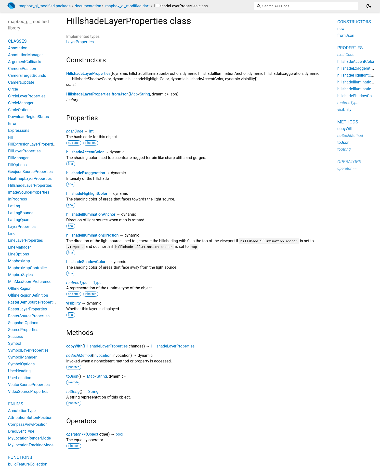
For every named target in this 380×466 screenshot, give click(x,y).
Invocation (102, 355)
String (145, 94)
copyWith (74, 346)
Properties (350, 47)
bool (119, 434)
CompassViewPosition (28, 424)
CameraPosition (22, 68)
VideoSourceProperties (28, 391)
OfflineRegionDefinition (28, 295)
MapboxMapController (27, 268)
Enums (15, 403)
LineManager (19, 247)
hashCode (74, 131)
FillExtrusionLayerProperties (32, 144)
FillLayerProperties (24, 151)
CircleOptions (20, 109)
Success (15, 336)
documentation (88, 6)
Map (134, 94)
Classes (17, 41)
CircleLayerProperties (27, 96)
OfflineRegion (19, 288)
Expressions (18, 130)
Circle (13, 89)
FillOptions (17, 164)
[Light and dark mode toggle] (369, 6)
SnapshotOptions (23, 322)
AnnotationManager (25, 55)
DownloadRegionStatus (28, 116)
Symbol (14, 343)
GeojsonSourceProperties (30, 171)
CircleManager (20, 103)
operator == (76, 434)
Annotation (17, 48)
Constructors (354, 21)
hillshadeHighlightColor (86, 193)
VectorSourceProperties (29, 384)
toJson (72, 376)
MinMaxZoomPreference (29, 281)
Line (11, 233)
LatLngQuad (18, 219)
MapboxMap (19, 261)
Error (12, 123)
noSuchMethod (79, 355)
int (91, 131)
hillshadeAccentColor (85, 152)
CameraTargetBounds (27, 75)
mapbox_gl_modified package (45, 6)
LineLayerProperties (25, 240)
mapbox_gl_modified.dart (127, 6)
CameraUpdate (21, 82)
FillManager (18, 158)
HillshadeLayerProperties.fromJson (97, 94)
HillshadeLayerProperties (88, 73)
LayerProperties (80, 42)
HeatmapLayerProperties (30, 178)
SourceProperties (23, 329)
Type (97, 282)
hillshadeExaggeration (85, 173)
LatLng (14, 206)
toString (72, 391)
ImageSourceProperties (28, 192)
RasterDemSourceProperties (33, 302)
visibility (73, 303)
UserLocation (19, 377)
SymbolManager (22, 357)
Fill (10, 137)
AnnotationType (22, 410)
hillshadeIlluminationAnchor (90, 214)
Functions (20, 457)
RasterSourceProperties (29, 316)
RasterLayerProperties (27, 309)
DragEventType (21, 431)
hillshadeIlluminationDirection (92, 235)
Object (92, 434)
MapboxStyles (20, 274)
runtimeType (76, 282)
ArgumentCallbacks (25, 61)
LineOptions (18, 254)
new (340, 28)
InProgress (17, 199)
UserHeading (19, 371)
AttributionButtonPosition (30, 417)
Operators (349, 161)
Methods (347, 121)
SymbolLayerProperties (28, 350)
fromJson (345, 35)
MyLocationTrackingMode (30, 445)
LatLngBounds (20, 213)
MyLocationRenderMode (29, 438)
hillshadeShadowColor (85, 261)
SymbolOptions (21, 364)
